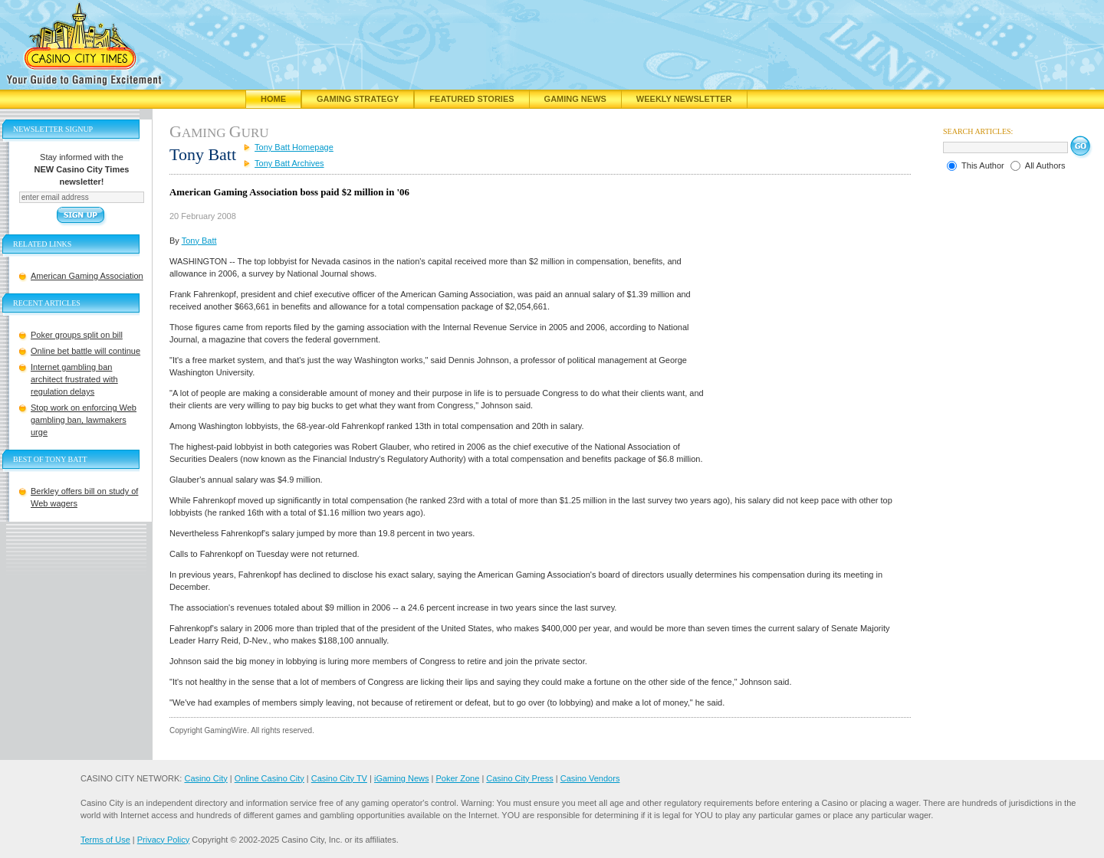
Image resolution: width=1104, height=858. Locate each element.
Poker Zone (457, 778)
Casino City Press (519, 778)
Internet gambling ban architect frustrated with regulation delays (74, 379)
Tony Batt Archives (289, 163)
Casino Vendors (590, 778)
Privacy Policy (163, 839)
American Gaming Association (87, 275)
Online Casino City (269, 778)
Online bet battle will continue (85, 350)
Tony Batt (199, 240)
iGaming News (401, 778)
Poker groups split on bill (77, 334)
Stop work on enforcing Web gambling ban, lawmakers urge (83, 420)
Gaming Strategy (358, 98)
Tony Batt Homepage (294, 147)
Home (273, 98)
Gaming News (575, 98)
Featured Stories (471, 98)
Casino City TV (339, 778)
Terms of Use (105, 839)
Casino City (205, 778)
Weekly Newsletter (684, 98)
